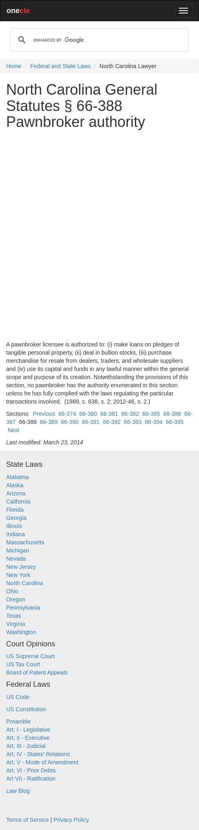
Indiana (15, 534)
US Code (17, 697)
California (18, 501)
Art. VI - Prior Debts (31, 770)
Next (14, 430)
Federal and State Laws (60, 66)
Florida (15, 509)
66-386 (172, 414)
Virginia (15, 624)
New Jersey (21, 567)
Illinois (14, 526)
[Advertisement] (99, 235)
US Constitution (26, 709)
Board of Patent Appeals (37, 672)
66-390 (70, 422)
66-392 (112, 422)
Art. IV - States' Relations (38, 754)
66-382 (130, 414)
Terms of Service (27, 820)
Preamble (18, 721)
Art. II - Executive (28, 738)
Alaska (14, 485)
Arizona (15, 493)
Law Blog (18, 791)
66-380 (88, 414)
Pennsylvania (23, 607)
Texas (13, 616)
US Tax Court (23, 664)
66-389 (49, 422)
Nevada (16, 558)
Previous (44, 414)
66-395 (175, 422)
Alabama (17, 477)
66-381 (109, 414)
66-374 (67, 414)
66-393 (133, 422)
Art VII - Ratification (31, 778)
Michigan (17, 550)
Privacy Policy (71, 820)
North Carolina (24, 583)
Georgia (16, 518)
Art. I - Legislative (28, 729)
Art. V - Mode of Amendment (42, 762)
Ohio (12, 591)
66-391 (91, 422)
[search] (98, 40)
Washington (21, 632)
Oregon (15, 599)
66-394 (154, 422)
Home (13, 66)
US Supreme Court (30, 656)
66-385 (151, 414)
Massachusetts (25, 542)
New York (18, 575)
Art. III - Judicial (25, 746)
